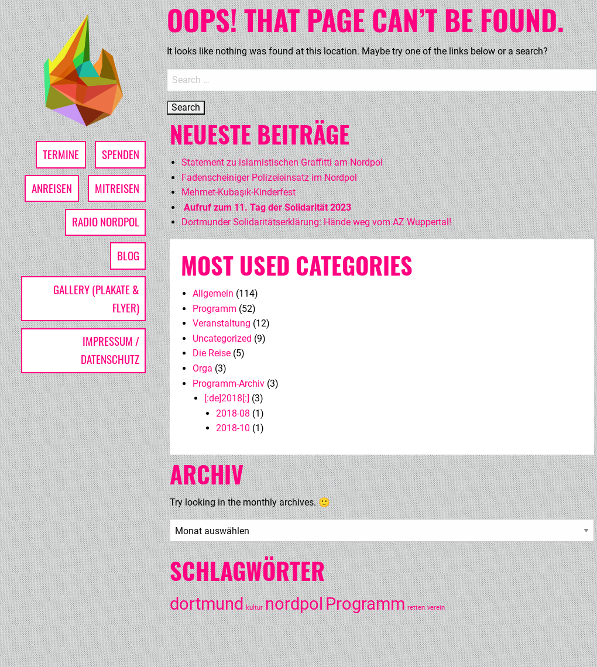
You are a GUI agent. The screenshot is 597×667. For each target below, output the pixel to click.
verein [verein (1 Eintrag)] (436, 607)
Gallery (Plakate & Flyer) (96, 298)
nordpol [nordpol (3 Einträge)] (294, 604)
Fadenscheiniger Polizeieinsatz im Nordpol (269, 177)
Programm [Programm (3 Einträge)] (365, 604)
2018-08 (233, 413)
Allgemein (213, 293)
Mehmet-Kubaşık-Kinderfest (238, 192)
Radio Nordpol (105, 221)
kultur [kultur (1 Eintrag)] (254, 607)
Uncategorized (222, 338)
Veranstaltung (222, 323)
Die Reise (212, 353)
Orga (202, 368)
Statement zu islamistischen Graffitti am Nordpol (282, 162)
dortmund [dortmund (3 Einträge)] (206, 604)
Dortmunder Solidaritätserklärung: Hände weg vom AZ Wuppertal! (316, 222)
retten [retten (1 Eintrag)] (416, 607)
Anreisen (52, 188)
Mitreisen (117, 188)
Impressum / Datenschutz (110, 349)
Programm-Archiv (229, 383)
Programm (214, 308)
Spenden (120, 154)
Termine (61, 154)
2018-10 (233, 428)
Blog (128, 255)
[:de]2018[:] (226, 398)
